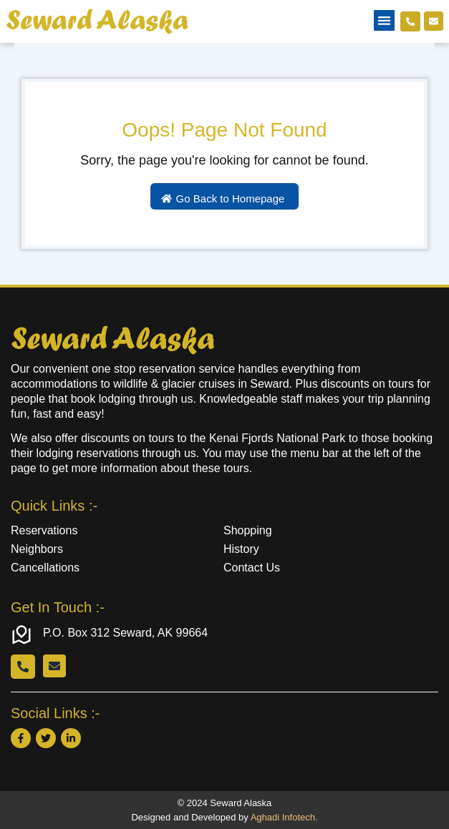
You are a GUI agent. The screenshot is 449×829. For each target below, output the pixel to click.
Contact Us (251, 567)
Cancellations (45, 567)
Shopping (247, 530)
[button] (384, 20)
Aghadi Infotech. (284, 817)
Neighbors (37, 549)
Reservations (44, 530)
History (241, 549)
